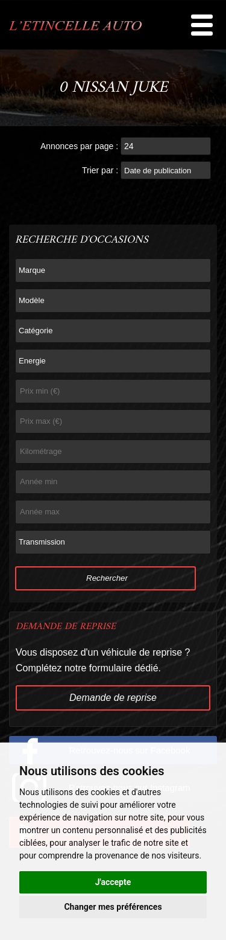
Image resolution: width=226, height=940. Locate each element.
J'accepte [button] (113, 882)
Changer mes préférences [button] (113, 907)
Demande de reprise (113, 697)
